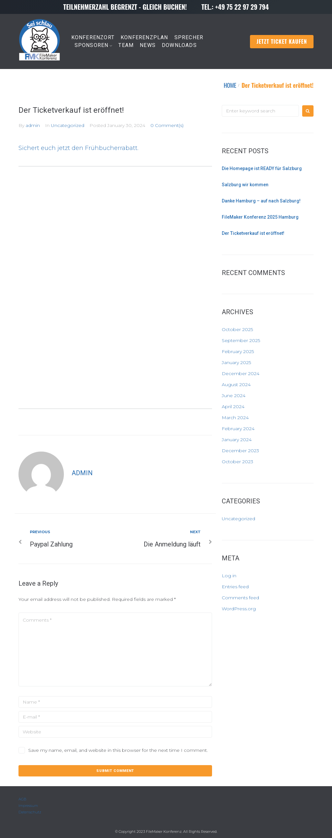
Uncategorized (67, 125)
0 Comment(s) (167, 125)
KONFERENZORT (92, 37)
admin (33, 125)
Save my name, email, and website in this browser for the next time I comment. (118, 750)
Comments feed (240, 598)
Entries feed (235, 587)
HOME (230, 85)
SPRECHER (189, 37)
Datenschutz (29, 812)
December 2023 (240, 450)
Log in (229, 576)
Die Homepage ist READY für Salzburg (262, 168)
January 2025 (236, 362)
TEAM (126, 45)
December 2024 (240, 373)
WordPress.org (239, 609)
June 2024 (233, 395)
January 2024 (237, 439)
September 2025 (241, 340)
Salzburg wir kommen (245, 184)
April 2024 (233, 406)
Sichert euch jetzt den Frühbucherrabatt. (78, 148)
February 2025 (238, 351)
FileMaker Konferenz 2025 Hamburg (260, 217)
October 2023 (237, 462)
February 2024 (238, 428)
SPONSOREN (92, 45)
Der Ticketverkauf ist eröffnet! (253, 233)
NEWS (148, 45)
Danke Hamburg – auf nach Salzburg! (261, 200)
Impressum (28, 805)
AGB (22, 799)
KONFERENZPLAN (144, 37)
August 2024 (236, 384)
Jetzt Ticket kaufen (281, 41)
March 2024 (235, 417)
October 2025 (237, 329)
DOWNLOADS (179, 45)
